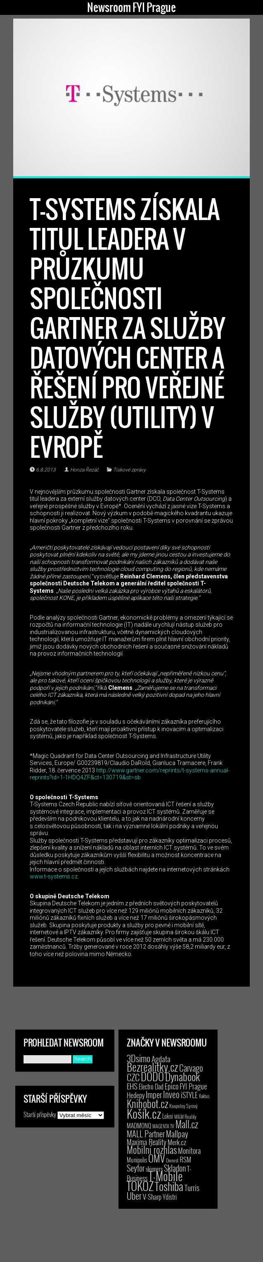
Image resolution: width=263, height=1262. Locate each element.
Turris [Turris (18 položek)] (192, 1187)
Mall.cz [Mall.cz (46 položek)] (186, 1124)
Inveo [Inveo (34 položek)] (171, 1094)
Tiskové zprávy (129, 470)
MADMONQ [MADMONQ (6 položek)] (139, 1125)
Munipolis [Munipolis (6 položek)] (137, 1159)
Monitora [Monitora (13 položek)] (189, 1150)
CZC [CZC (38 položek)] (133, 1077)
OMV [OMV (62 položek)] (156, 1158)
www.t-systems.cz (54, 876)
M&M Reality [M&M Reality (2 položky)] (185, 1116)
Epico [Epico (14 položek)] (171, 1086)
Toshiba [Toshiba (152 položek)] (169, 1186)
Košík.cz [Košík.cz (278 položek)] (144, 1113)
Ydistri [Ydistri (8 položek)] (170, 1197)
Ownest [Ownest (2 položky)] (172, 1160)
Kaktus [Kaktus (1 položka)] (204, 1096)
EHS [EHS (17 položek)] (132, 1086)
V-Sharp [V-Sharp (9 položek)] (152, 1196)
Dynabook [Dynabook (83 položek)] (182, 1076)
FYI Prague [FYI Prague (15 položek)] (193, 1086)
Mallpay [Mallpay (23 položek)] (177, 1133)
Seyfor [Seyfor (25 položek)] (136, 1168)
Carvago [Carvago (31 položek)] (191, 1067)
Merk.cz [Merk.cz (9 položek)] (177, 1142)
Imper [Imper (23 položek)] (154, 1094)
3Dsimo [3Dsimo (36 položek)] (138, 1058)
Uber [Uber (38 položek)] (134, 1195)
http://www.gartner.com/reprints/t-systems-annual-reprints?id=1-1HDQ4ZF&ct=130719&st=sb (130, 774)
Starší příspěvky (40, 1114)
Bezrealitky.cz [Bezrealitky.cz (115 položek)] (152, 1067)
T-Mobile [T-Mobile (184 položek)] (165, 1175)
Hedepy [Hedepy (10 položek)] (136, 1095)
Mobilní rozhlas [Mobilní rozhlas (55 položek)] (152, 1149)
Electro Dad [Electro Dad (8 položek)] (151, 1087)
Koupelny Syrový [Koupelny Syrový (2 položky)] (183, 1106)
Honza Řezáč (84, 470)
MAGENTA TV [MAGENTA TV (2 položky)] (163, 1126)
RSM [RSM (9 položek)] (185, 1159)
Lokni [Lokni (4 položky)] (167, 1116)
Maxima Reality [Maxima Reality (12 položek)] (146, 1142)
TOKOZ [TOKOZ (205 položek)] (140, 1185)
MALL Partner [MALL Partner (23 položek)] (146, 1133)
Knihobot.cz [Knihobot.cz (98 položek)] (147, 1103)
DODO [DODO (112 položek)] (152, 1076)
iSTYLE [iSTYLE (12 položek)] (189, 1094)
